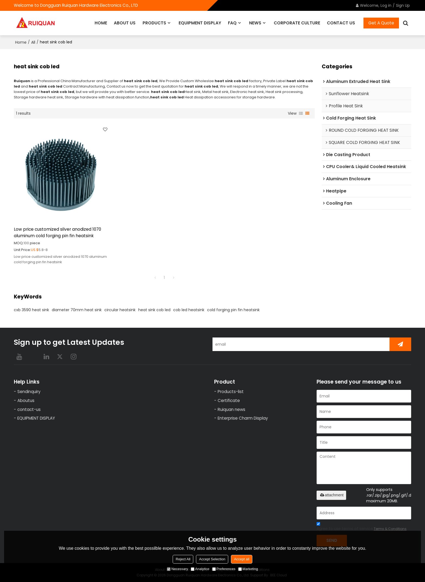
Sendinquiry (29, 391)
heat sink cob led (154, 310)
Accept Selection (212, 559)
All (33, 42)
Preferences (224, 569)
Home (21, 42)
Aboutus (25, 400)
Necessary (177, 569)
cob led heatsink (188, 310)
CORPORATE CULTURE (297, 23)
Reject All (183, 559)
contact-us (29, 409)
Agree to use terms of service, (362, 527)
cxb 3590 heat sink (31, 310)
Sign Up (403, 5)
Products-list (231, 391)
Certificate (229, 400)
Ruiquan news (231, 409)
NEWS (255, 23)
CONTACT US (341, 23)
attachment (331, 495)
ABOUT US (125, 23)
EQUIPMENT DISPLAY (200, 23)
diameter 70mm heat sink (77, 310)
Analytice (200, 569)
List (301, 113)
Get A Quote (381, 23)
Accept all (241, 559)
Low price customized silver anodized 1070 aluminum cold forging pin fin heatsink (57, 232)
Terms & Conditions (390, 528)
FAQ (232, 23)
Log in (386, 5)
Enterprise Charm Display (243, 418)
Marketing (248, 569)
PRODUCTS (154, 23)
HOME (101, 23)
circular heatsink (120, 310)
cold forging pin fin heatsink (233, 310)
